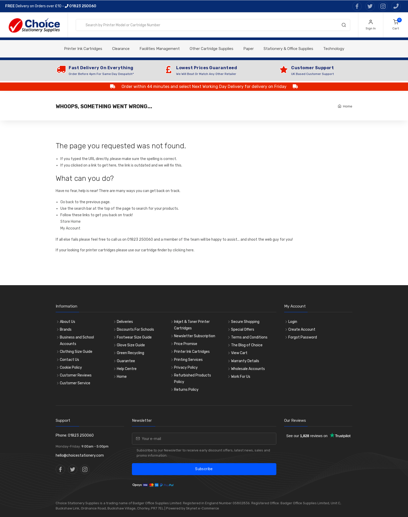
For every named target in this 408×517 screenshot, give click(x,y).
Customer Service (75, 383)
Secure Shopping (245, 322)
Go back (67, 202)
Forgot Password (302, 337)
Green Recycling (130, 353)
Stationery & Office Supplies (288, 48)
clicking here (183, 250)
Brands (66, 329)
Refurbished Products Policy (192, 378)
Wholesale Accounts (248, 369)
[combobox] (213, 25)
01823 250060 (80, 6)
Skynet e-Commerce (202, 508)
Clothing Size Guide (76, 351)
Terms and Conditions (249, 337)
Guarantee (126, 361)
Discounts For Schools (135, 329)
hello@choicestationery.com (80, 455)
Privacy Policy (186, 367)
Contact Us (69, 360)
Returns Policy (186, 389)
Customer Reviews (76, 375)
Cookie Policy (71, 367)
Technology (333, 48)
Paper (248, 48)
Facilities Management (159, 48)
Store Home (70, 221)
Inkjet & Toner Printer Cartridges (192, 325)
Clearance (121, 48)
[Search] (344, 26)
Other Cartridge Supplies (211, 48)
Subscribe (204, 469)
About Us (67, 322)
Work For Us (240, 376)
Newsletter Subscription (194, 336)
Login (292, 322)
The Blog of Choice (247, 345)
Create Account (301, 329)
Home (347, 106)
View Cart (239, 353)
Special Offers (242, 329)
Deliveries (125, 322)
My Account (70, 228)
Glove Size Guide (131, 345)
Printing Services (188, 360)
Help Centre (127, 369)
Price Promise (185, 344)
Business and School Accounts (77, 340)
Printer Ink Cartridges (83, 48)
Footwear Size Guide (134, 337)
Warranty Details (245, 361)
